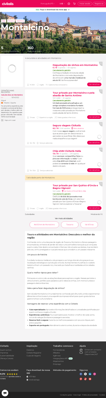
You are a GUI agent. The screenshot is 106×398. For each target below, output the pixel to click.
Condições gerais (66, 395)
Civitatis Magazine (33, 353)
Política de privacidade (90, 395)
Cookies (102, 395)
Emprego (57, 364)
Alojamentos (58, 361)
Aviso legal (77, 395)
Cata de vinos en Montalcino (12, 95)
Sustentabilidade (7, 356)
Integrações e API (60, 358)
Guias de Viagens (33, 356)
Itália (3, 21)
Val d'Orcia (20, 21)
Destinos (30, 350)
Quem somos (5, 350)
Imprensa (4, 353)
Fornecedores (59, 350)
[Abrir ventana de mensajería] (5, 393)
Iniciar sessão (85, 4)
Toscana (11, 21)
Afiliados (56, 353)
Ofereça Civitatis (6, 358)
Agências (56, 356)
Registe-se (99, 4)
